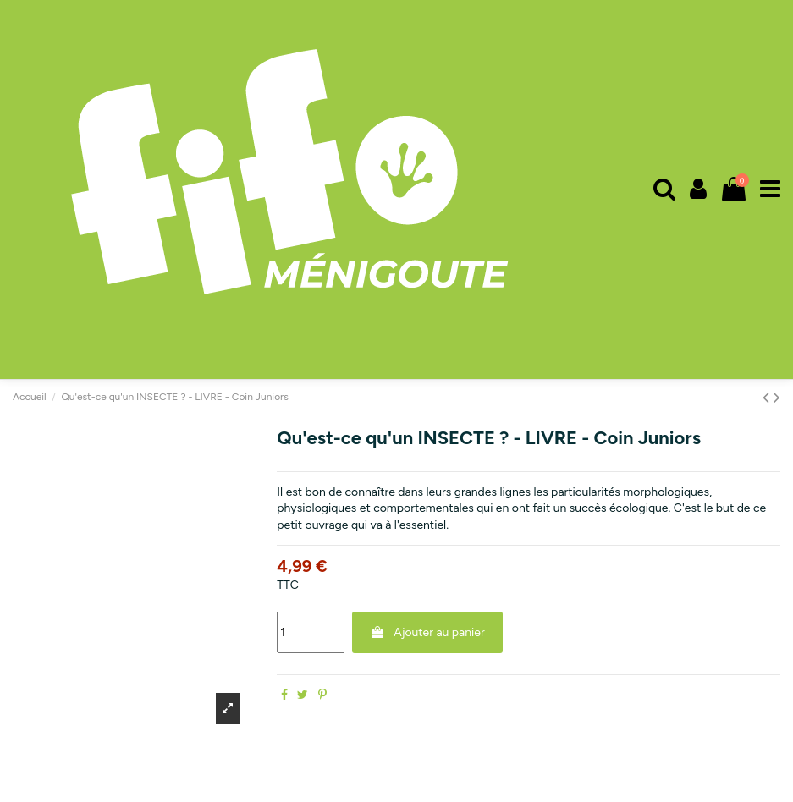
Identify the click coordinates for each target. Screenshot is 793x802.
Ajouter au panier (427, 632)
